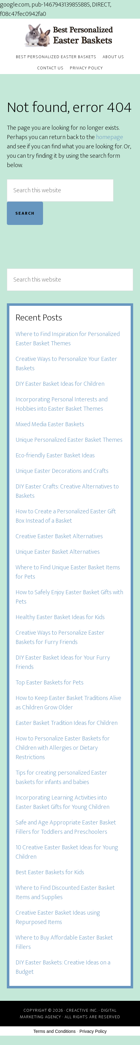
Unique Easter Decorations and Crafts (62, 471)
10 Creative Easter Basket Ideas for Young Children (67, 852)
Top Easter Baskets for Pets (50, 682)
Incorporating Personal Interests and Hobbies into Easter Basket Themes (62, 404)
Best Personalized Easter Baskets (70, 35)
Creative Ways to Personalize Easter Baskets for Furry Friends (60, 637)
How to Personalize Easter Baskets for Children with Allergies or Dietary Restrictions (63, 748)
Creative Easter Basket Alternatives (59, 536)
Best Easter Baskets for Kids (50, 872)
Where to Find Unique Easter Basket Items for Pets (68, 572)
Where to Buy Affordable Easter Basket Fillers (64, 942)
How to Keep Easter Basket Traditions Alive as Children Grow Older (68, 703)
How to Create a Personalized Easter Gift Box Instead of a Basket (66, 516)
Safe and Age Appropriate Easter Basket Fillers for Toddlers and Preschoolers (66, 827)
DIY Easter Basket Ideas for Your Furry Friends (63, 662)
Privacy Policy (93, 1031)
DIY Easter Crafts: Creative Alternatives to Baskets (67, 491)
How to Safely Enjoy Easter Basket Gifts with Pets (69, 597)
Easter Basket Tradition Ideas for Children (67, 723)
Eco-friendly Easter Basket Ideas (55, 455)
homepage (109, 137)
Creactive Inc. (82, 1010)
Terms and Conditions (54, 1031)
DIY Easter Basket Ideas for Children (60, 384)
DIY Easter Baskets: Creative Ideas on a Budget (63, 967)
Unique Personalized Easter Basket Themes (69, 440)
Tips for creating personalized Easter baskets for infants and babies (61, 777)
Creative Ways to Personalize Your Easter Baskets (66, 364)
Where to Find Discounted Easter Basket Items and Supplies (65, 893)
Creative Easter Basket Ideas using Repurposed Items (58, 917)
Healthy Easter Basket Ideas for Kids (60, 617)
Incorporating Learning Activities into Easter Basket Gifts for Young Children (62, 802)
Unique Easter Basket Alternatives (58, 552)
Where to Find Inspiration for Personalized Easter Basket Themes (68, 339)
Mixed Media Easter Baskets (50, 424)
